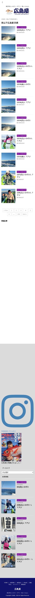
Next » (25, 214)
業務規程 (23, 584)
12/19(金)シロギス (24, 84)
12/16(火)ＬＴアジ (24, 102)
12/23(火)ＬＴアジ (24, 30)
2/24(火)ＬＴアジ (23, 523)
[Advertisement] (17, 281)
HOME (6, 582)
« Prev (6, 210)
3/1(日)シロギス (23, 487)
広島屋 (17, 589)
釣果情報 (12, 582)
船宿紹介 (19, 582)
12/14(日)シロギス (24, 120)
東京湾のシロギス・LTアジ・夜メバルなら (17, 593)
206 (19, 214)
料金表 (25, 582)
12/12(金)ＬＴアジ (24, 157)
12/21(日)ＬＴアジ (24, 48)
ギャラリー (16, 584)
